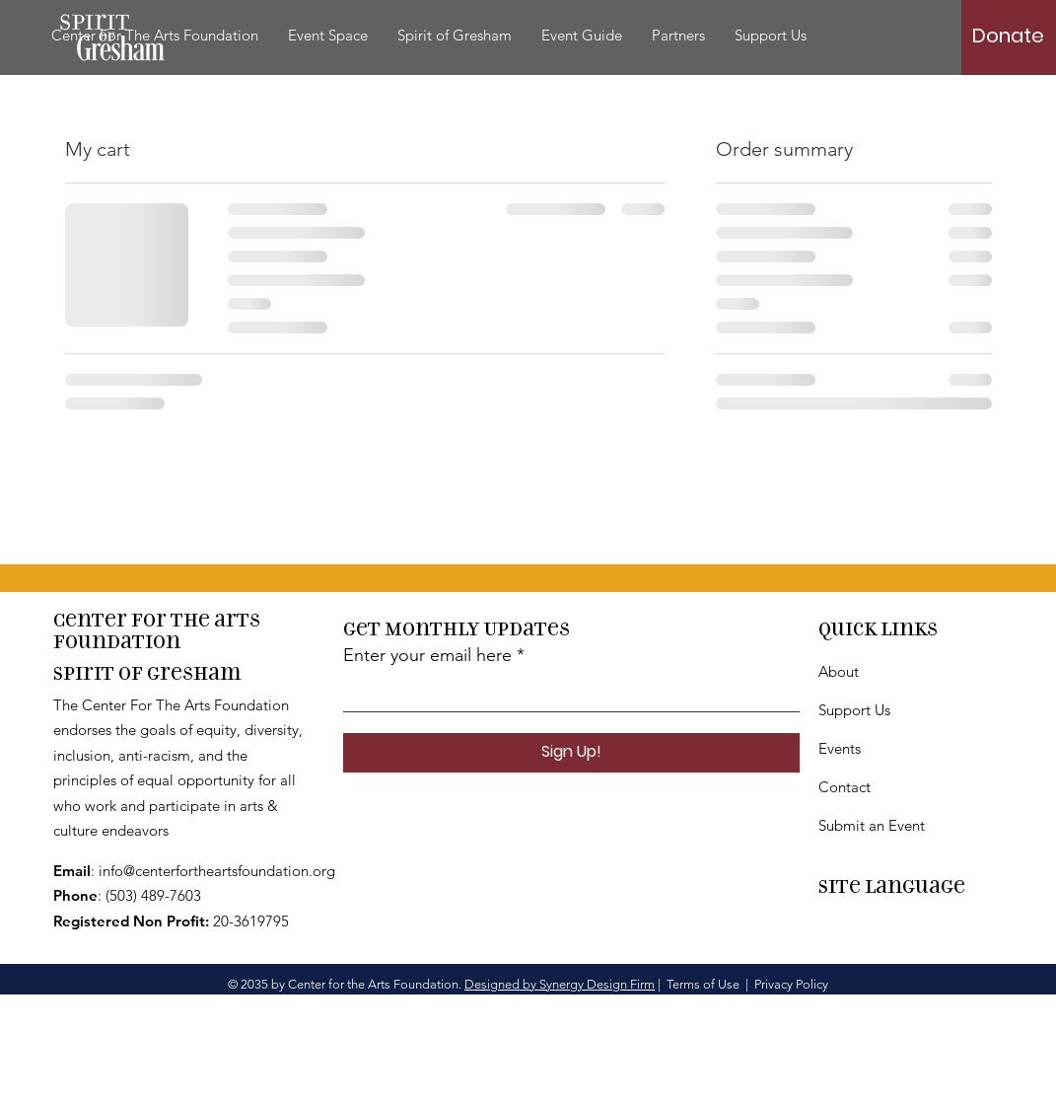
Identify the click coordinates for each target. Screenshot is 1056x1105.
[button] (455, 35)
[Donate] (1008, 35)
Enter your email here (427, 655)
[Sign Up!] (571, 753)
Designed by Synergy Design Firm (559, 984)
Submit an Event (871, 825)
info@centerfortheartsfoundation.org (217, 870)
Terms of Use (703, 984)
